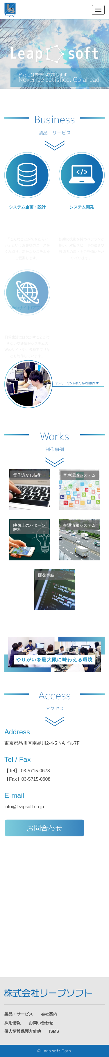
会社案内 (49, 1014)
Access (54, 701)
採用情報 (12, 1023)
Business (54, 125)
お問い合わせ (41, 1023)
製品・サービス (18, 1014)
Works (54, 442)
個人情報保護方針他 (22, 1031)
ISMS (54, 1031)
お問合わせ (44, 828)
